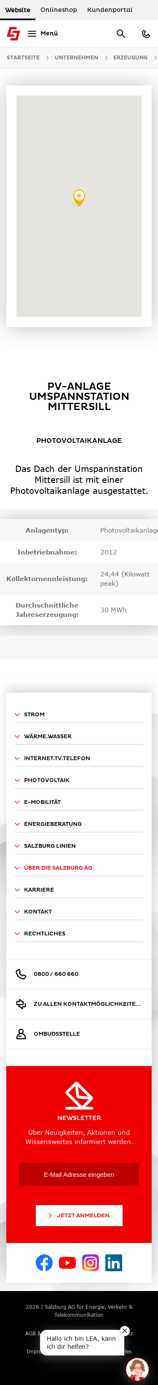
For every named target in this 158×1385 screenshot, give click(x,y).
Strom (30, 714)
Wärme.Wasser (43, 736)
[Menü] (41, 34)
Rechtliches (40, 933)
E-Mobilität (38, 802)
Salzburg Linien (45, 846)
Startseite (23, 58)
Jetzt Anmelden (78, 1215)
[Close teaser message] (125, 1331)
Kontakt (33, 911)
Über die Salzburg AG (53, 868)
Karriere (34, 890)
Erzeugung (130, 58)
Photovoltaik (42, 780)
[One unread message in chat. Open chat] (137, 1369)
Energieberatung (48, 824)
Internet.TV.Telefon (52, 758)
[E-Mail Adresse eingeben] (79, 1174)
